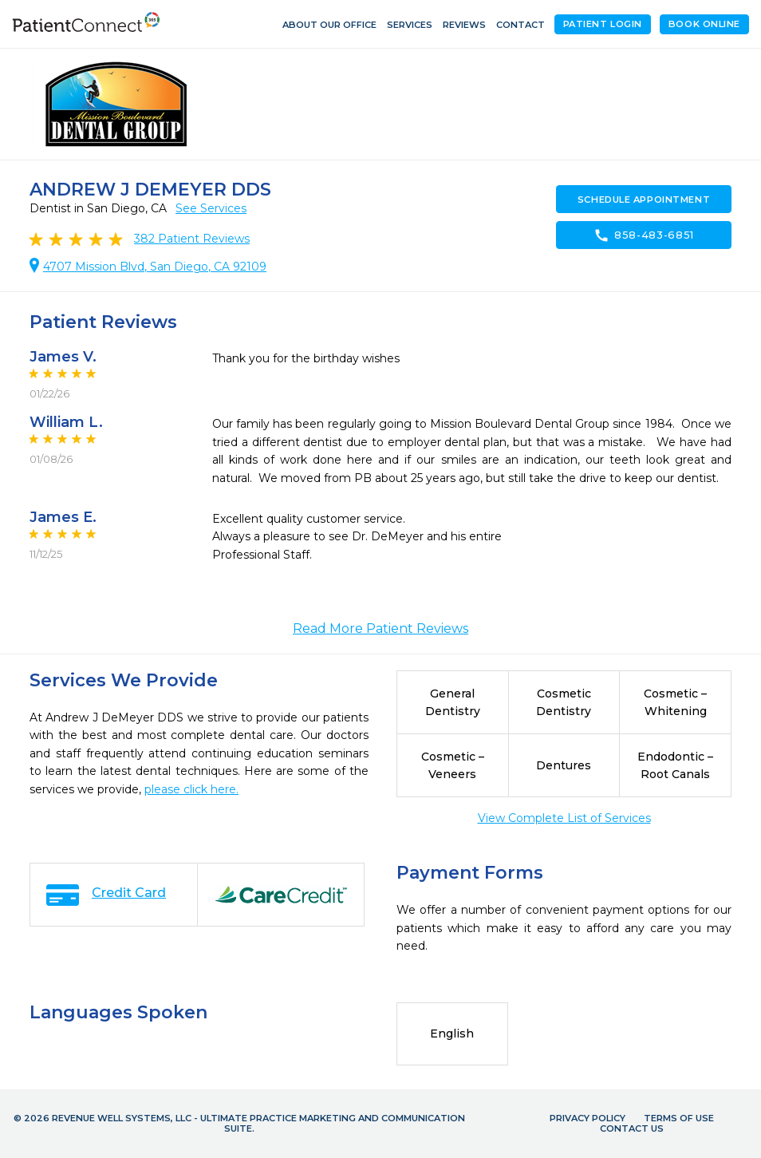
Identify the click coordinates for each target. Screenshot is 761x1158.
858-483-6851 (643, 235)
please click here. (191, 789)
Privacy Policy (587, 1118)
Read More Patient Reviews (380, 628)
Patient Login (602, 24)
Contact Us (632, 1128)
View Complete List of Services (564, 818)
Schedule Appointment (644, 199)
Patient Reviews (192, 238)
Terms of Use (679, 1118)
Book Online (704, 24)
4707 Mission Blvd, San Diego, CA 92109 (154, 266)
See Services (210, 208)
